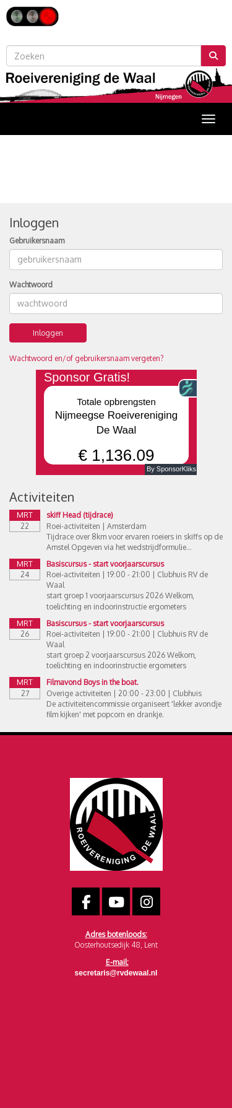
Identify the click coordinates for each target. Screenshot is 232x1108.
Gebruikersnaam (36, 240)
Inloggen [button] (48, 333)
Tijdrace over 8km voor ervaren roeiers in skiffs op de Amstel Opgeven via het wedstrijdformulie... (134, 542)
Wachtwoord (31, 284)
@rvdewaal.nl (116, 973)
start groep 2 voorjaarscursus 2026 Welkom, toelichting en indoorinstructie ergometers (121, 660)
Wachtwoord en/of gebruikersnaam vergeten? (86, 358)
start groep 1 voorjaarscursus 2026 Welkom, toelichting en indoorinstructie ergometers (120, 601)
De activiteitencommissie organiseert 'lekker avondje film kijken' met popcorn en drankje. (133, 709)
